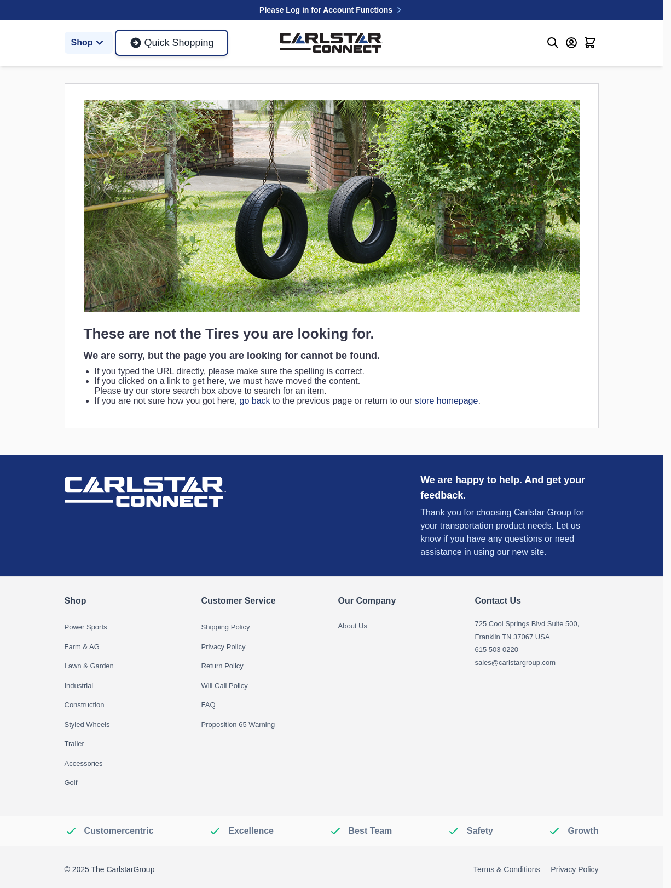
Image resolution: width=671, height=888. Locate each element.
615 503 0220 (497, 649)
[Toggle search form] (553, 42)
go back (255, 400)
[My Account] (571, 42)
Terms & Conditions (506, 869)
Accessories (84, 763)
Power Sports (86, 627)
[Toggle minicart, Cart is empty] (590, 42)
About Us (352, 626)
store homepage (446, 400)
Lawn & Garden (89, 666)
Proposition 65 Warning (238, 724)
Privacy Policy (223, 647)
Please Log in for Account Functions (331, 9)
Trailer (74, 744)
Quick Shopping (171, 42)
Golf (71, 782)
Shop (88, 42)
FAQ (208, 705)
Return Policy (222, 666)
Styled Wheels (87, 724)
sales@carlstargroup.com (515, 662)
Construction (85, 705)
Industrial (79, 685)
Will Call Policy (224, 685)
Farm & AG (82, 647)
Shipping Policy (225, 627)
